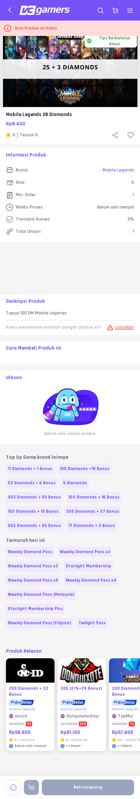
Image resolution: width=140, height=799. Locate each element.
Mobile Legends (118, 170)
